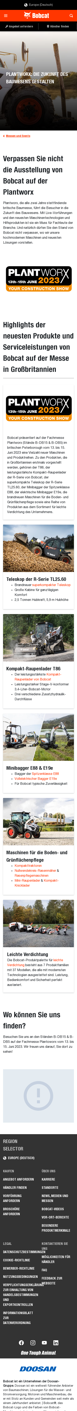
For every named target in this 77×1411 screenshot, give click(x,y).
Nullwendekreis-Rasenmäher (35, 871)
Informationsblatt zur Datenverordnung (18, 1318)
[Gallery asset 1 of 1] (38, 1096)
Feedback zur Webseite (52, 1280)
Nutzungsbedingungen (19, 1277)
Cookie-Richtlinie (16, 1260)
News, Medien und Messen (55, 1198)
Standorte (50, 1188)
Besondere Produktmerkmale (56, 1228)
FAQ (44, 1270)
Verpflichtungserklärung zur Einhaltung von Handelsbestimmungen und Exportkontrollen (19, 1295)
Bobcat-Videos (53, 1209)
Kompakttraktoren (28, 866)
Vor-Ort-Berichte (55, 1217)
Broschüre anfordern (11, 1211)
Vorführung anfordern (12, 1198)
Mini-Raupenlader (27, 880)
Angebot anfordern (18, 1179)
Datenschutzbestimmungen (19, 1252)
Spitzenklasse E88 (45, 774)
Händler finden (15, 1188)
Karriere (48, 1179)
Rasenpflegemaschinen (31, 876)
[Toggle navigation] (6, 16)
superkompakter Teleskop (51, 585)
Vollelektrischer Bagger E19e (36, 779)
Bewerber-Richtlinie (18, 1268)
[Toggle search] (70, 16)
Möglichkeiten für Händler (56, 1259)
